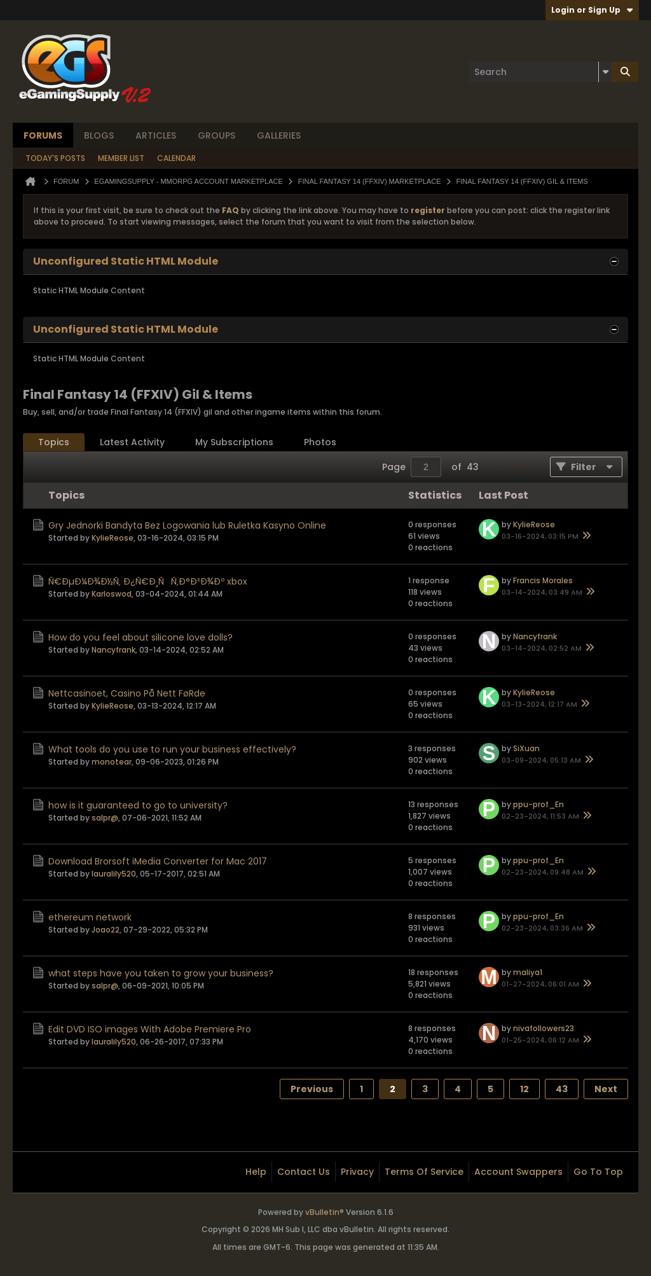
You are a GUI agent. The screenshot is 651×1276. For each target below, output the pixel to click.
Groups (216, 135)
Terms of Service (424, 1171)
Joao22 (106, 929)
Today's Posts (55, 158)
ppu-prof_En (538, 804)
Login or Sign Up (592, 9)
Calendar (176, 158)
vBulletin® (324, 1212)
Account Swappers (518, 1171)
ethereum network (90, 917)
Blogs (99, 135)
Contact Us (303, 1171)
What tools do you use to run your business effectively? (172, 749)
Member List (121, 158)
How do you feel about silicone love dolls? (140, 637)
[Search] (540, 72)
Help (255, 1171)
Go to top (598, 1171)
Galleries (279, 135)
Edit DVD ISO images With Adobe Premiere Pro (149, 1029)
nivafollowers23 (543, 1028)
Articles (155, 135)
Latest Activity (132, 442)
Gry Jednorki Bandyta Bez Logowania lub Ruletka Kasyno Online (187, 525)
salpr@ (105, 817)
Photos (320, 442)
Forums (43, 135)
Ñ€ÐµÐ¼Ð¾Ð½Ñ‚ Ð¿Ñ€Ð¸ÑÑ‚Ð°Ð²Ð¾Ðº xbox (147, 581)
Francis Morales (543, 580)
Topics (53, 442)
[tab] (54, 442)
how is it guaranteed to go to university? (138, 805)
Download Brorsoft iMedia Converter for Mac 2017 (157, 861)
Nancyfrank (113, 649)
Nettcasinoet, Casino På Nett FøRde (126, 693)
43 (562, 1089)
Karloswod (112, 593)
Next (605, 1089)
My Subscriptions (234, 442)
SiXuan (526, 748)
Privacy (357, 1171)
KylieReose (113, 537)
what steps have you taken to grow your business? (160, 973)
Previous (312, 1089)
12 (524, 1089)
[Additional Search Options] (605, 72)
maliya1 (527, 972)
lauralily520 (114, 873)
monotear (112, 761)
